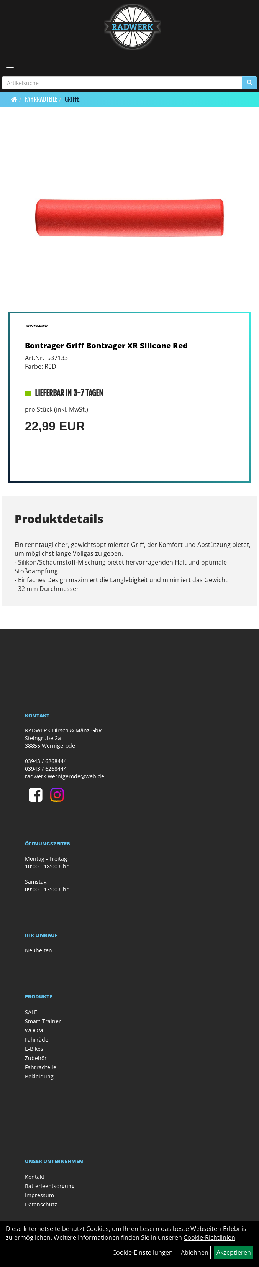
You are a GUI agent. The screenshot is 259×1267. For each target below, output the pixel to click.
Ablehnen (194, 1252)
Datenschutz (41, 1204)
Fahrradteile (41, 99)
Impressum (39, 1195)
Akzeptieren (233, 1252)
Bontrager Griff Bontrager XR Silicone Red (106, 345)
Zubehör (36, 1058)
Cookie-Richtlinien (209, 1237)
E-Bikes (34, 1048)
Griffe (72, 99)
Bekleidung (39, 1076)
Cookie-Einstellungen (142, 1252)
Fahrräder (38, 1039)
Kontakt (34, 1176)
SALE (31, 1012)
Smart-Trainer (43, 1021)
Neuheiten (38, 950)
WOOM (34, 1030)
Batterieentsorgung (50, 1186)
